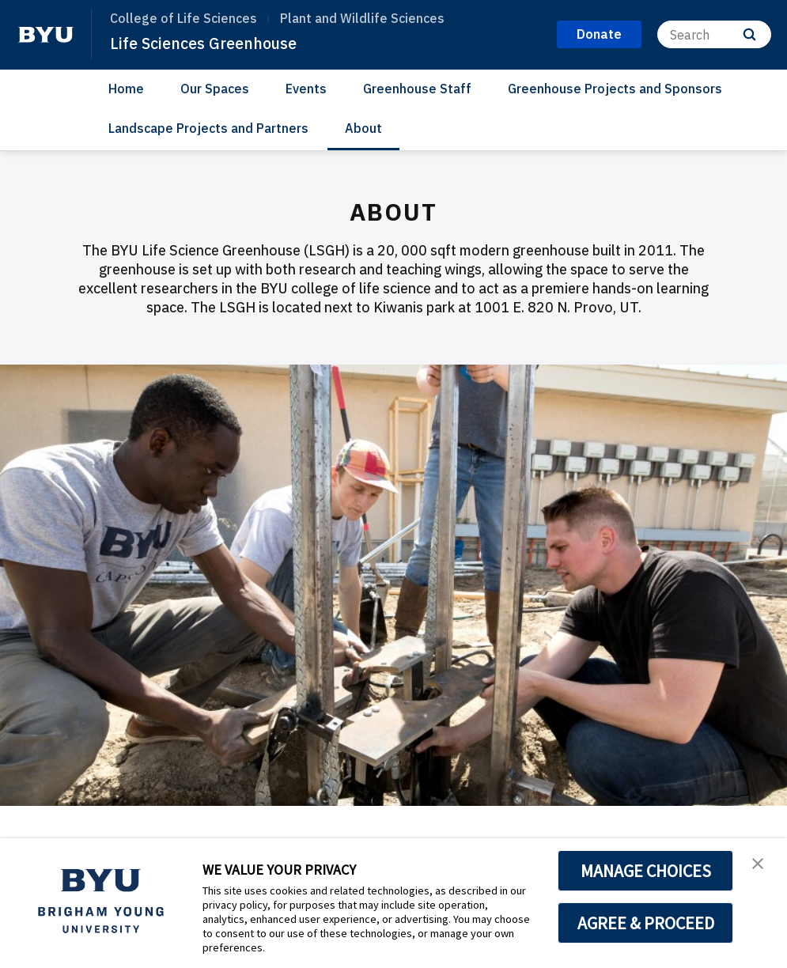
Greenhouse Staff (417, 88)
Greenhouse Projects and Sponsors (615, 88)
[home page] (46, 35)
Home (126, 88)
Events (306, 88)
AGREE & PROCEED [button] (645, 923)
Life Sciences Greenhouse (210, 43)
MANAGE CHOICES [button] (646, 871)
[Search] (714, 34)
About (363, 128)
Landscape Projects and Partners (208, 128)
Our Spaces (214, 88)
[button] (761, 867)
